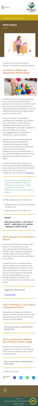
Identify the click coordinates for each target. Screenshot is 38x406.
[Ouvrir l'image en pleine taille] (20, 46)
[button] (3, 7)
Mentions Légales (19, 403)
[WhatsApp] (27, 377)
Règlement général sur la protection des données (19, 401)
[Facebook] (14, 377)
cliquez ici (30, 173)
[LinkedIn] (33, 377)
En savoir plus (9, 295)
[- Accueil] (22, 7)
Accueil (6, 18)
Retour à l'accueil (12, 372)
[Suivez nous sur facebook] (5, 390)
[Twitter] (21, 377)
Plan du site (19, 398)
